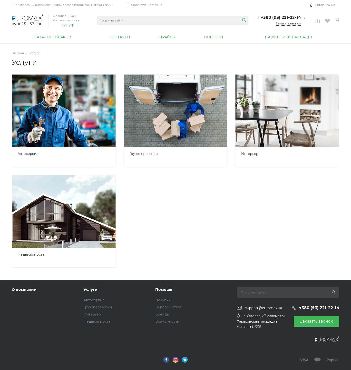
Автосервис (28, 154)
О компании (24, 289)
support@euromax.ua (146, 5)
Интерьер (249, 154)
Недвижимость (31, 254)
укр (71, 25)
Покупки (163, 300)
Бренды (162, 314)
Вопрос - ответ (168, 307)
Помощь (163, 289)
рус (64, 25)
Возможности (167, 321)
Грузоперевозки (143, 154)
